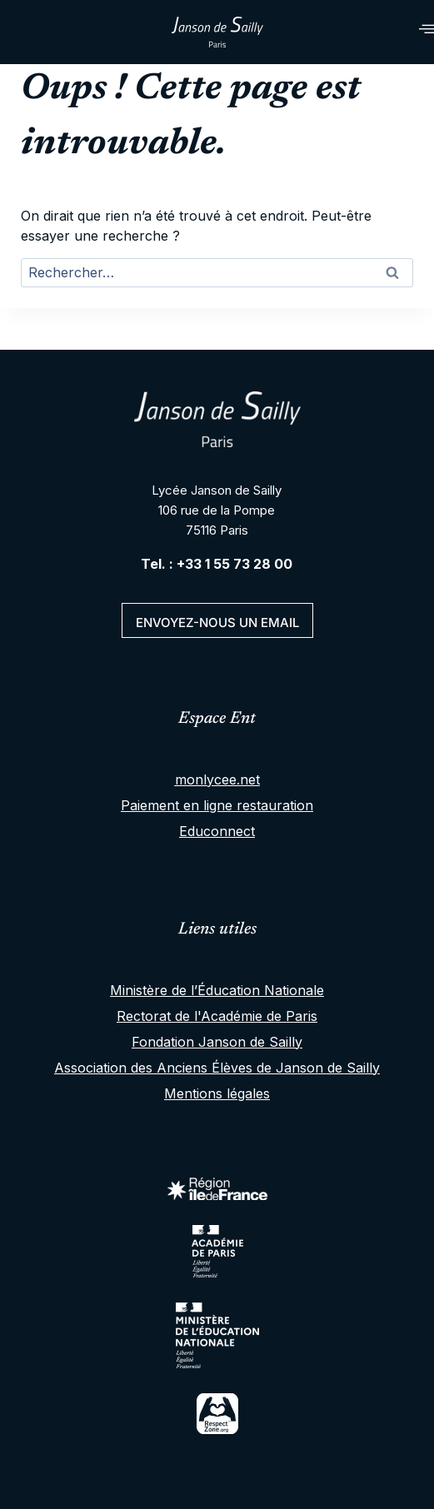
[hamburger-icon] (407, 32)
